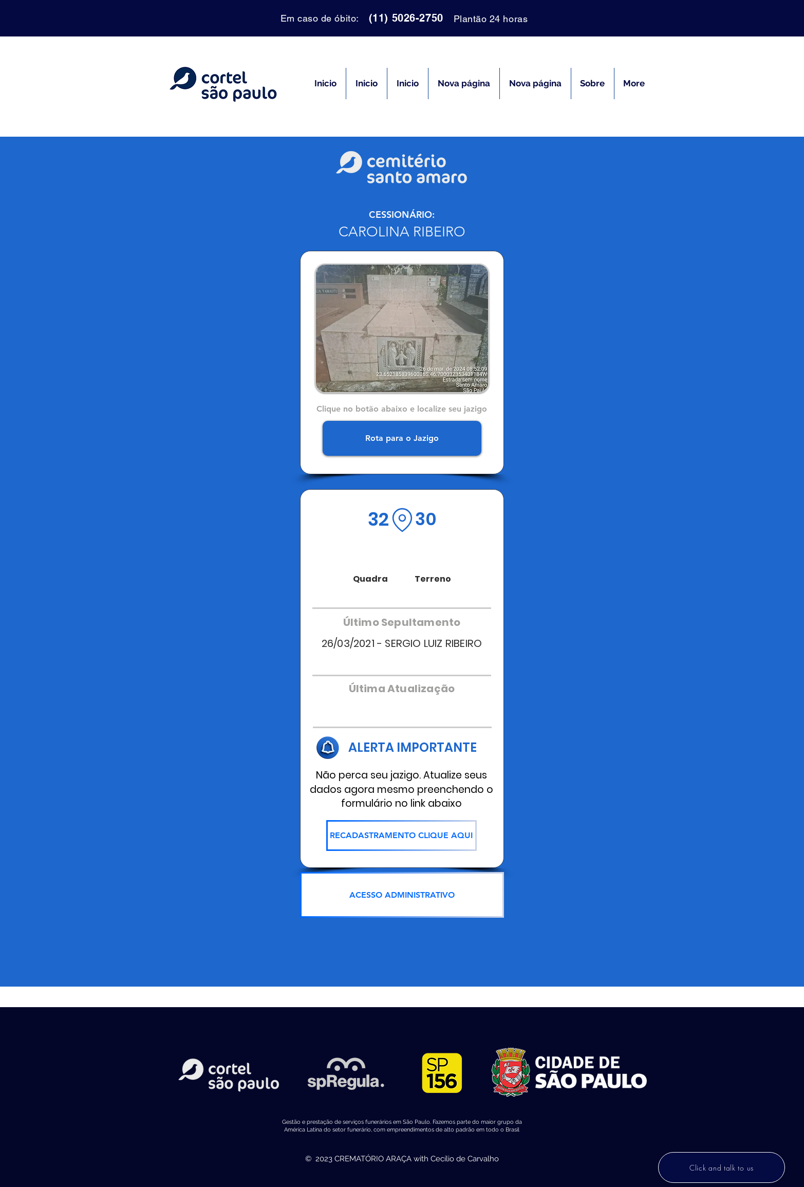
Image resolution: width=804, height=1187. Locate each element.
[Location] (402, 520)
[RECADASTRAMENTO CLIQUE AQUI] (401, 835)
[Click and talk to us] (721, 1167)
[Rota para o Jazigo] (402, 438)
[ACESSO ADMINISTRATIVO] (402, 895)
